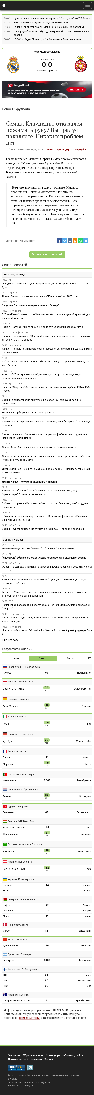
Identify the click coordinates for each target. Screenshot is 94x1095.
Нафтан (7, 905)
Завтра (70, 658)
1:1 (47, 890)
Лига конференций (18, 332)
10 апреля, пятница (14, 274)
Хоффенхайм (83, 741)
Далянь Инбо (10, 945)
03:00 (47, 960)
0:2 (47, 905)
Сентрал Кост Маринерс (16, 1000)
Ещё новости (10, 639)
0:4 (47, 885)
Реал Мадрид (41, 51)
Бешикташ (8, 812)
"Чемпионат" (27, 240)
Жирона (55, 51)
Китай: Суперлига (17, 939)
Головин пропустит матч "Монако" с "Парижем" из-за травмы (49, 27)
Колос (87, 890)
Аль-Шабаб (9, 851)
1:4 (47, 827)
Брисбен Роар (83, 1000)
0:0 (46, 672)
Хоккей (48, 1059)
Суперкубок (79, 149)
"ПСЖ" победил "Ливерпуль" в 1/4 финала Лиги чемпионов (47, 39)
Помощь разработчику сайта (64, 1055)
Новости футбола (16, 109)
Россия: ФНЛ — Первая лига (24, 666)
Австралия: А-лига (18, 994)
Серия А (13, 292)
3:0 (47, 945)
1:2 (47, 910)
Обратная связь (33, 1055)
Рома (6, 724)
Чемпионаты (15, 311)
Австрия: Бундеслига (20, 861)
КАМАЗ (7, 672)
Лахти (88, 975)
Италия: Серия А (17, 716)
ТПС (5, 975)
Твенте (7, 796)
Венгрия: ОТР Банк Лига (21, 821)
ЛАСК (88, 869)
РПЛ (11, 323)
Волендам (85, 796)
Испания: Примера (47, 70)
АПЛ (11, 280)
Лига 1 (12, 545)
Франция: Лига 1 (17, 751)
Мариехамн (84, 980)
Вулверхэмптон (82, 689)
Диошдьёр (85, 834)
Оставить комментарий (47, 254)
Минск (6, 916)
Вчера (15, 658)
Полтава (7, 885)
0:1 (47, 916)
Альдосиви (85, 960)
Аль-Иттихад (84, 851)
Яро (89, 986)
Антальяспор (84, 812)
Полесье (86, 885)
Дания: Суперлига (18, 924)
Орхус (6, 930)
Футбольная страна (37, 1075)
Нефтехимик (84, 672)
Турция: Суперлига (18, 806)
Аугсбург (8, 741)
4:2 (46, 812)
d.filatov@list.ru (42, 1082)
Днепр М (86, 910)
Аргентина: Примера (19, 954)
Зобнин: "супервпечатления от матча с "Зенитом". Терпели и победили (43, 528)
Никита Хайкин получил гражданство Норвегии (41, 22)
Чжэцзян (86, 945)
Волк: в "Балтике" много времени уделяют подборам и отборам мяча (42, 326)
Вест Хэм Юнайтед (13, 689)
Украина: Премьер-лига (21, 879)
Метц (88, 764)
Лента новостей (14, 265)
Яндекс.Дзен (15, 1085)
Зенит (50, 149)
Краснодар (63, 149)
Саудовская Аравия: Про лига (25, 844)
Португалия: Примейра (21, 774)
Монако (87, 757)
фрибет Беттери (29, 1017)
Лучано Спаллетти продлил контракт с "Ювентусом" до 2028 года (52, 18)
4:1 (47, 757)
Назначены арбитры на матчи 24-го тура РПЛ (28, 412)
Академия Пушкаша (14, 827)
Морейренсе (84, 780)
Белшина (8, 910)
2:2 (47, 1000)
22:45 (47, 780)
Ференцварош (10, 834)
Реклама (36, 1059)
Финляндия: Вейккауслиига (23, 969)
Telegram (29, 1085)
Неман (87, 916)
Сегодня (43, 658)
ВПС (5, 986)
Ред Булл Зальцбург (14, 869)
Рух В (6, 890)
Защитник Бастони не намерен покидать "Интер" (30, 305)
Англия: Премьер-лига (20, 681)
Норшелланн (84, 930)
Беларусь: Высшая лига (21, 899)
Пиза (88, 724)
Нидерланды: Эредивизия (23, 789)
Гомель (87, 905)
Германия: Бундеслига (20, 734)
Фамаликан (9, 780)
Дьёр (88, 827)
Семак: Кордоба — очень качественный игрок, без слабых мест (39, 447)
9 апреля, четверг (13, 539)
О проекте (14, 1055)
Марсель (8, 764)
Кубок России (15, 383)
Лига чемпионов (17, 614)
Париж (6, 757)
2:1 (46, 975)
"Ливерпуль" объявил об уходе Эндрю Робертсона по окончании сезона (44, 557)
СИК (5, 980)
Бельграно (8, 960)
